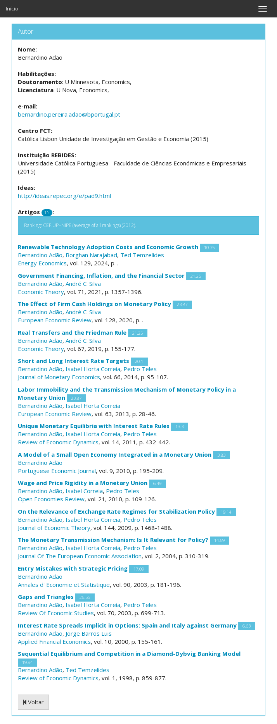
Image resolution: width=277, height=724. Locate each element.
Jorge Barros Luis (89, 633)
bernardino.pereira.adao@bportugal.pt (69, 114)
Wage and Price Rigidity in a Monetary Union (82, 483)
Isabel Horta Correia (93, 369)
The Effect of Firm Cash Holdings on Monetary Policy (94, 304)
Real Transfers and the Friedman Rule (72, 332)
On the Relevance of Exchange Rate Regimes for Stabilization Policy (116, 511)
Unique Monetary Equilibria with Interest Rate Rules (94, 426)
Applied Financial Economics (54, 641)
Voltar (33, 702)
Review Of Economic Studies (56, 613)
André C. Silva (83, 283)
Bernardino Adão (40, 255)
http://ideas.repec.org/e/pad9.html (64, 195)
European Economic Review (55, 320)
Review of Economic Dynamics (58, 442)
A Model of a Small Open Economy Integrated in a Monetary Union (114, 454)
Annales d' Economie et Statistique (64, 584)
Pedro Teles (140, 369)
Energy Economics (42, 263)
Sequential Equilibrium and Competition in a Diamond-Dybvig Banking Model (129, 653)
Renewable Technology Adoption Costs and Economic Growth (108, 247)
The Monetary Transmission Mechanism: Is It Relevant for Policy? (113, 539)
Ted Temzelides (142, 255)
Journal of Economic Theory (54, 527)
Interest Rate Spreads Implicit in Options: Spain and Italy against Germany (127, 625)
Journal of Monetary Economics (59, 377)
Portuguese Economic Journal (57, 471)
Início (12, 8)
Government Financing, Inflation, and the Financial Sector (101, 275)
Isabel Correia (84, 491)
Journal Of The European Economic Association (80, 556)
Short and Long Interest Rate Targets (73, 361)
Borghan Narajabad (91, 255)
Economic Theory (41, 292)
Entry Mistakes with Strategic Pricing (73, 568)
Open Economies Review (51, 499)
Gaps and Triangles (46, 596)
